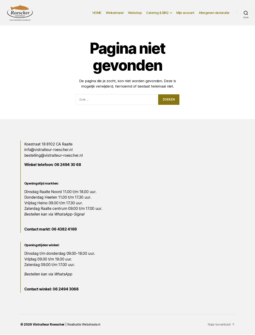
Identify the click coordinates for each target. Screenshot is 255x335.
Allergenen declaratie (214, 13)
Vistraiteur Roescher (49, 325)
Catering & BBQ (157, 13)
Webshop (135, 13)
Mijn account (185, 13)
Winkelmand (114, 13)
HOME (97, 13)
